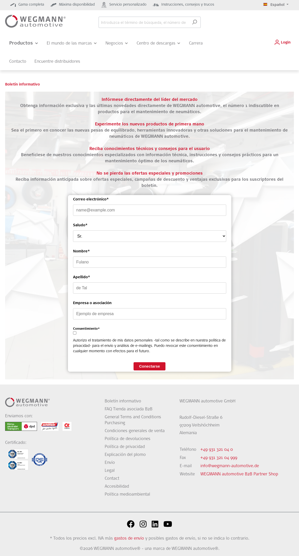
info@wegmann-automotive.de (229, 466)
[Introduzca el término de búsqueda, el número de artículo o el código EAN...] (144, 22)
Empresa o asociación (92, 303)
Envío (110, 463)
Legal (110, 471)
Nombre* (81, 251)
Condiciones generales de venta (135, 431)
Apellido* (81, 277)
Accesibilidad (117, 487)
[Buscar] (194, 22)
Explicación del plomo (125, 455)
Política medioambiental (127, 495)
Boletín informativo (123, 401)
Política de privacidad (125, 447)
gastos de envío (129, 539)
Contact (112, 479)
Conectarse (149, 366)
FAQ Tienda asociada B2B (128, 409)
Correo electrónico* (91, 199)
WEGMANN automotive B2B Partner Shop (239, 474)
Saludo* (80, 225)
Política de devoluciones (127, 439)
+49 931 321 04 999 (218, 458)
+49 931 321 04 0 (216, 450)
